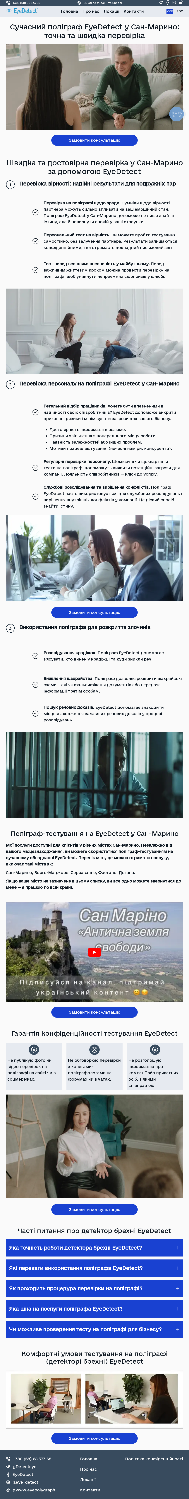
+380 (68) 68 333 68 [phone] (23, 3)
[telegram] (161, 3)
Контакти (134, 11)
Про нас (91, 11)
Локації (111, 11)
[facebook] (167, 3)
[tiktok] (181, 3)
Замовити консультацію (94, 140)
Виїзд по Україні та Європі (99, 3)
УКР (169, 11)
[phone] (30, 1459)
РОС (179, 11)
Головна (69, 11)
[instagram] (174, 3)
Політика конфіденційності (154, 1459)
